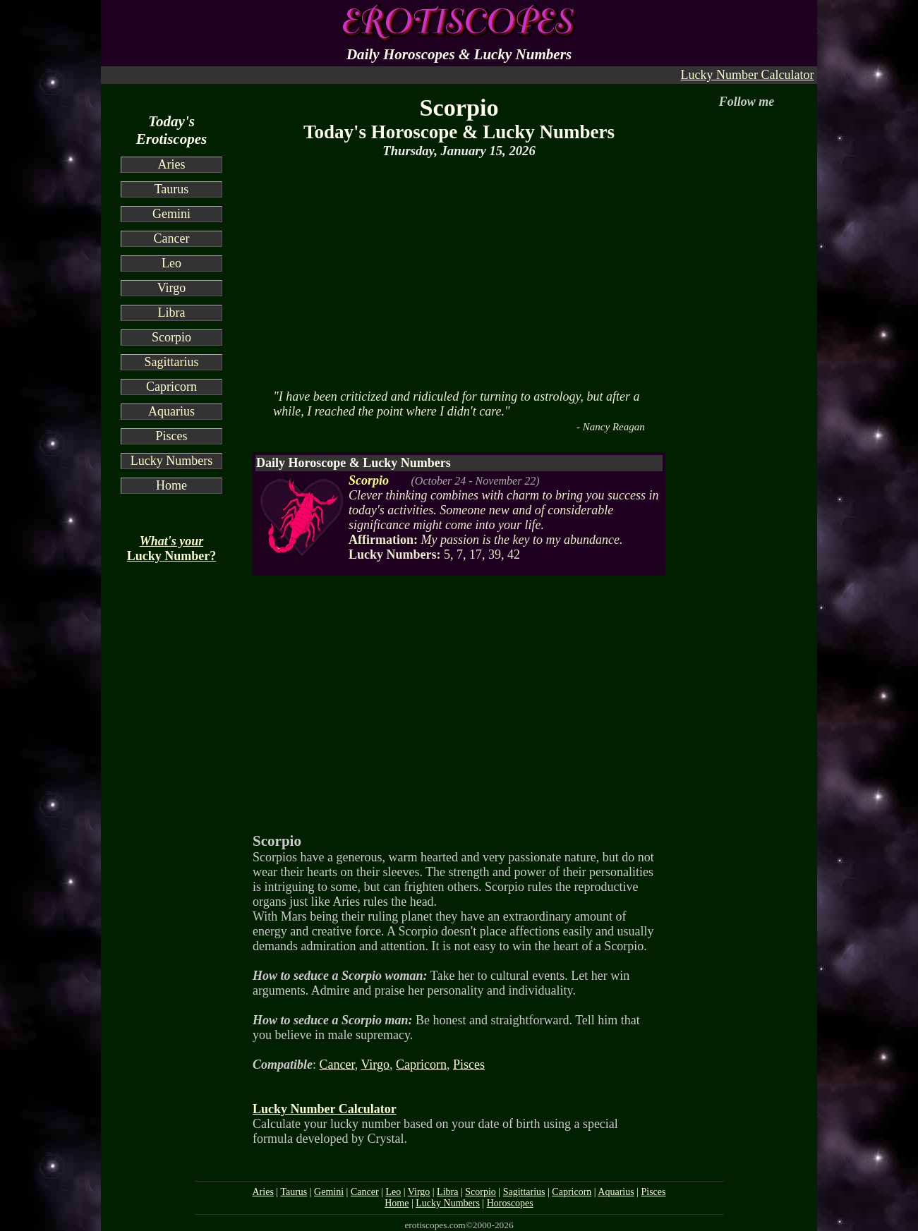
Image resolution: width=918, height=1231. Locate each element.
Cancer (172, 238)
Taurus (172, 189)
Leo (171, 263)
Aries (172, 164)
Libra (172, 312)
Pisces (172, 436)
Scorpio (171, 337)
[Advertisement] (459, 272)
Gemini (171, 214)
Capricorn (171, 387)
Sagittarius (172, 362)
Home (171, 485)
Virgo (171, 288)
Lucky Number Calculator (747, 75)
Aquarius (171, 411)
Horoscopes (510, 1203)
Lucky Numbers (171, 461)
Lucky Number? (172, 548)
